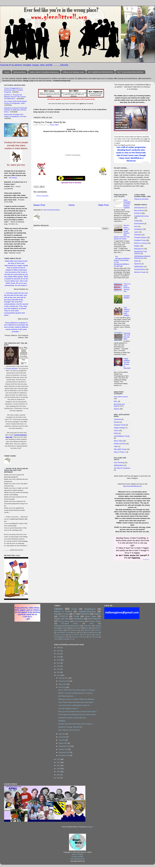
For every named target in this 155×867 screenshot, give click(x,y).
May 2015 (62, 734)
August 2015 (63, 743)
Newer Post (39, 205)
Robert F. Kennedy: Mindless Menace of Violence (75, 693)
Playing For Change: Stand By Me (70, 727)
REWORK (85, 614)
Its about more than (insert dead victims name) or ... (76, 724)
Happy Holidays (119, 428)
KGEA (116, 433)
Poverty (64, 639)
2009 (59, 657)
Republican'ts (139, 249)
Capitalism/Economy (141, 216)
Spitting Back (118, 465)
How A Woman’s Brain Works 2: (69, 730)
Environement (139, 223)
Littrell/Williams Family (122, 436)
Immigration (138, 229)
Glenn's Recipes (77, 854)
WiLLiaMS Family (120, 449)
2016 (59, 759)
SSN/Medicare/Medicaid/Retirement (142, 257)
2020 (59, 771)
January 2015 (64, 678)
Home (7, 72)
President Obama (140, 237)
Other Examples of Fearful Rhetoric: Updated (127, 204)
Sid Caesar (13, 178)
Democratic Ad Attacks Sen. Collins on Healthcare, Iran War (15, 115)
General (117, 422)
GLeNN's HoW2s (77, 857)
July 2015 (62, 740)
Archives (64, 628)
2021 (59, 775)
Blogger (90, 827)
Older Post (103, 205)
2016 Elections (94, 619)
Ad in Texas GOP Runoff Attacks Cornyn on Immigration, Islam (15, 102)
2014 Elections (94, 637)
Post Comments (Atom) (51, 210)
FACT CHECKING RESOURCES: (130, 72)
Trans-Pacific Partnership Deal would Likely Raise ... (76, 702)
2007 (59, 651)
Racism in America (140, 243)
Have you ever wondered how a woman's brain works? (77, 711)
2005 (59, 647)
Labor (136, 232)
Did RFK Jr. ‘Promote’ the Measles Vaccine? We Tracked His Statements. (15, 96)
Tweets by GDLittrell (141, 199)
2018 (59, 765)
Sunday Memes (139, 269)
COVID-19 (137, 213)
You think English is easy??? (68, 708)
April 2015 (62, 687)
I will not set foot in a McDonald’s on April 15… (74, 705)
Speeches (137, 264)
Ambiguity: (62, 721)
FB (74, 614)
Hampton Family (119, 425)
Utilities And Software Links (73, 72)
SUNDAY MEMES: (127, 297)
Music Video (54, 125)
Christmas (117, 419)
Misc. (116, 401)
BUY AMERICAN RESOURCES (100, 72)
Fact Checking (119, 462)
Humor (116, 430)
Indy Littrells (65, 637)
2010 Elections (72, 630)
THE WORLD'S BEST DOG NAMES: (127, 311)
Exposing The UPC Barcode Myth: (127, 336)
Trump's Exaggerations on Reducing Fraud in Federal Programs (13, 90)
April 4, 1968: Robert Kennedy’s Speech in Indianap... (77, 690)
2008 (59, 654)
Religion (137, 246)
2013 (59, 669)
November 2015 (64, 752)
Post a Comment (42, 196)
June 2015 (62, 737)
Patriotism (137, 235)
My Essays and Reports (119, 405)
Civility (136, 221)
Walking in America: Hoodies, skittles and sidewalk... (76, 699)
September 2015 (65, 746)
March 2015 (63, 684)
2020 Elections (139, 207)
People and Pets (120, 444)
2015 (59, 675)
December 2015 (64, 755)
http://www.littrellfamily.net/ (132, 486)
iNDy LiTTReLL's (120, 452)
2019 (59, 768)
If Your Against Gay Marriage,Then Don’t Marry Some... (77, 714)
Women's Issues (140, 272)
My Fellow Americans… (66, 696)
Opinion (116, 409)
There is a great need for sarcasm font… (127, 287)
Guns (136, 226)
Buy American (139, 210)
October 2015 (64, 749)
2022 (59, 778)
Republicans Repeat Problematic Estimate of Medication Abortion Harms (15, 110)
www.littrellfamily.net (77, 859)
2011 (59, 663)
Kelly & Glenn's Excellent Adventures (44, 72)
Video (116, 446)
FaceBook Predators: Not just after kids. (72, 718)
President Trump (140, 240)
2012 (59, 666)
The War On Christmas (122, 468)
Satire (136, 261)
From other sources (121, 397)
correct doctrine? (12, 368)
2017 (59, 762)
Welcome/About (19, 72)
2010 (59, 660)
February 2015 (64, 681)
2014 (59, 672)
